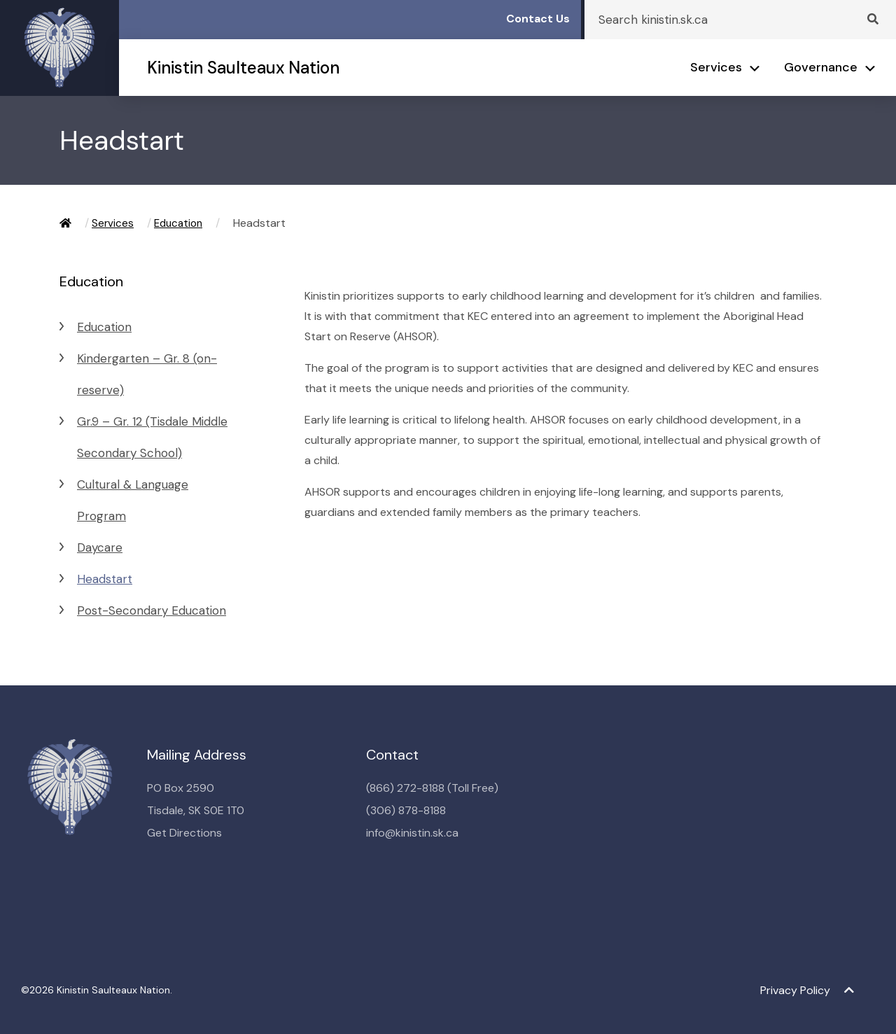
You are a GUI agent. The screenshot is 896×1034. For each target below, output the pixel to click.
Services (716, 67)
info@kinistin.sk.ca (412, 832)
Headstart (104, 579)
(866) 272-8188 (405, 788)
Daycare (99, 547)
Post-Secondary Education (151, 610)
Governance (821, 67)
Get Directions (184, 832)
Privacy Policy (795, 990)
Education (178, 223)
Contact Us (538, 18)
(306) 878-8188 (406, 810)
